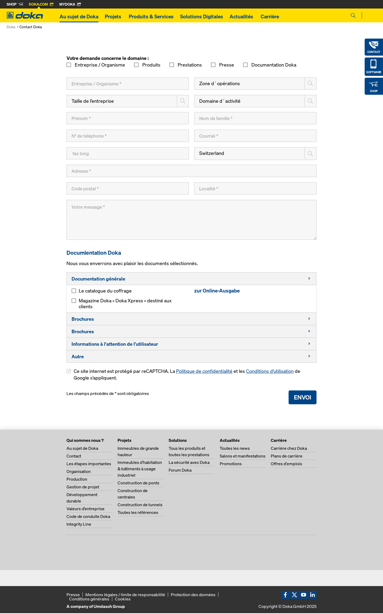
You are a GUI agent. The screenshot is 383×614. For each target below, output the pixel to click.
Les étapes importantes (88, 464)
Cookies (123, 600)
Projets (113, 16)
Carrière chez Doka (289, 449)
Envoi (302, 398)
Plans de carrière (286, 457)
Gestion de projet (82, 488)
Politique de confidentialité (204, 372)
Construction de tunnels (140, 505)
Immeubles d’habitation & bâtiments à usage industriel (140, 469)
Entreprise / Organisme (100, 65)
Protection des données (193, 595)
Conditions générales (89, 600)
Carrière (270, 16)
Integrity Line (78, 525)
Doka (11, 26)
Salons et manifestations (242, 457)
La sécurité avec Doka (189, 463)
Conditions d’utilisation (270, 372)
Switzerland (211, 153)
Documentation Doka (273, 65)
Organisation (78, 472)
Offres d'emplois (286, 464)
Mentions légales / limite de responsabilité (125, 595)
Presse (226, 65)
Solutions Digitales (201, 16)
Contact (73, 457)
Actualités (242, 16)
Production (76, 480)
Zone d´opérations (219, 83)
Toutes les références (138, 513)
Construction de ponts (138, 484)
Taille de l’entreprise (93, 101)
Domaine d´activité (219, 101)
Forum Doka (180, 471)
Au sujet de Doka (79, 16)
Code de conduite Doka (88, 517)
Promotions (231, 464)
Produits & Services (151, 16)
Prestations (190, 65)
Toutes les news (235, 449)
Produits (151, 65)
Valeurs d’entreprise (85, 509)
